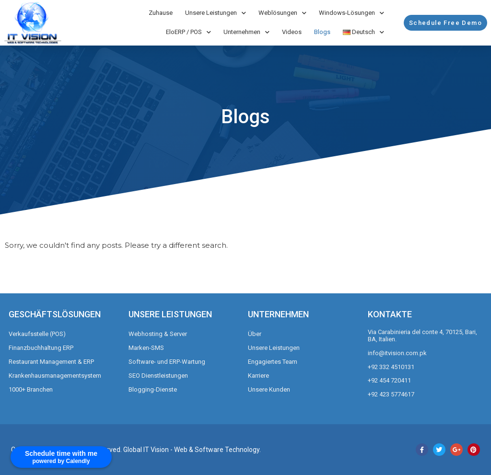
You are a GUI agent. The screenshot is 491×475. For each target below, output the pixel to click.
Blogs (322, 31)
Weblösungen (282, 13)
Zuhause (161, 12)
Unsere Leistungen (215, 13)
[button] (445, 23)
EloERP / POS (188, 32)
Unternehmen (246, 32)
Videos (292, 31)
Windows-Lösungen (351, 13)
